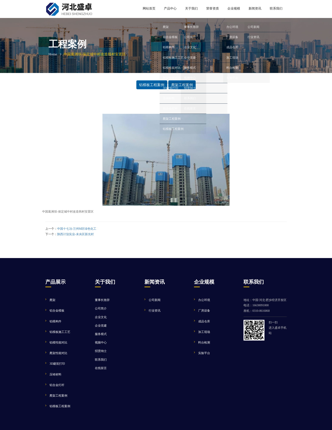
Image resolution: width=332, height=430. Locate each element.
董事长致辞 (102, 300)
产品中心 (170, 8)
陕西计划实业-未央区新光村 (75, 234)
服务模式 (101, 334)
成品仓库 (204, 321)
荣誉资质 (212, 8)
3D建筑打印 (57, 363)
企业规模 (233, 8)
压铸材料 (55, 374)
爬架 (52, 300)
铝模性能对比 (58, 342)
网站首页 (149, 8)
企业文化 (101, 317)
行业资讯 (154, 310)
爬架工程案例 (182, 85)
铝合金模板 (57, 310)
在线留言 (101, 368)
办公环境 (204, 300)
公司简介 (101, 308)
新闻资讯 (255, 8)
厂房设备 (204, 310)
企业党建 (101, 325)
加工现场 (204, 332)
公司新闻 (154, 300)
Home (52, 54)
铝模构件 (55, 321)
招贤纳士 (101, 351)
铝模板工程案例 (151, 85)
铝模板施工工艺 (60, 332)
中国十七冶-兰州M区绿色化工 (76, 228)
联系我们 (276, 8)
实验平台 (204, 353)
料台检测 (204, 342)
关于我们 (191, 8)
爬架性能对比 (58, 353)
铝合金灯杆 (57, 385)
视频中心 (101, 342)
